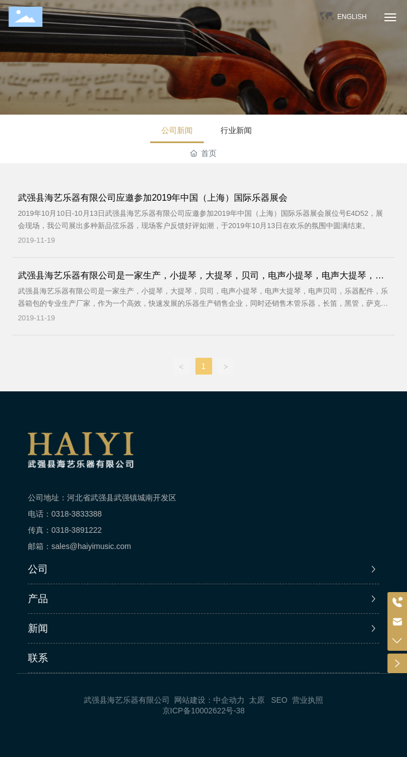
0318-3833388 (76, 513)
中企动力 (229, 700)
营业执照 (307, 700)
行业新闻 (236, 130)
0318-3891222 (76, 530)
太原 (257, 700)
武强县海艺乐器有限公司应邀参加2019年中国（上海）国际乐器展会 (153, 197)
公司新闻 (177, 130)
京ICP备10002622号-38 (203, 711)
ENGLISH (352, 17)
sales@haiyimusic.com (91, 546)
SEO (279, 700)
